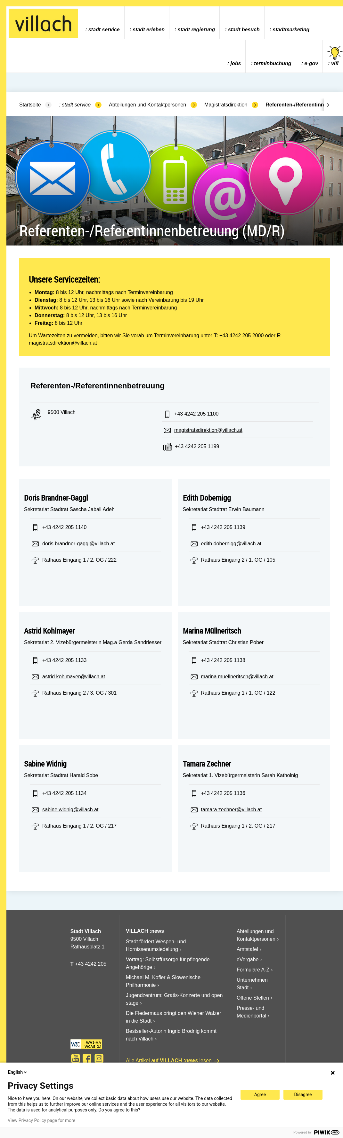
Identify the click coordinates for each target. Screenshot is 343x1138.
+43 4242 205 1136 (223, 793)
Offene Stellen (253, 998)
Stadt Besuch (244, 29)
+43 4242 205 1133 (64, 660)
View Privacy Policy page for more (41, 1120)
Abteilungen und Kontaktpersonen (147, 104)
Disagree (303, 1094)
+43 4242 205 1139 (223, 527)
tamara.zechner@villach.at (231, 809)
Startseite (30, 104)
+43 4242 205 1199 (197, 446)
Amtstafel (247, 949)
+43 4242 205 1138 (223, 660)
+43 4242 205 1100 (196, 414)
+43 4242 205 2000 (241, 335)
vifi (335, 55)
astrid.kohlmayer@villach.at (73, 676)
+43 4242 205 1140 (64, 527)
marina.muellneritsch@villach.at (237, 676)
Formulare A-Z (253, 969)
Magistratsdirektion (225, 104)
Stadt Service (104, 29)
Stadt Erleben (149, 29)
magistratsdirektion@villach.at (63, 343)
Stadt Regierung (196, 29)
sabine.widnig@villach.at (70, 809)
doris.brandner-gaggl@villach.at (78, 543)
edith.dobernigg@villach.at (231, 543)
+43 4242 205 (90, 964)
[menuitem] (102, 22)
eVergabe (248, 959)
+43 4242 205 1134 (64, 793)
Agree (260, 1094)
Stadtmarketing (291, 29)
